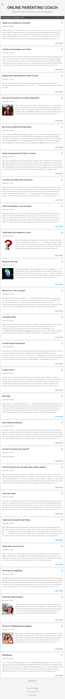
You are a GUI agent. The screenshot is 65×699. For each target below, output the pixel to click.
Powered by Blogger (32, 688)
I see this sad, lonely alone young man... (18, 180)
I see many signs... (9, 493)
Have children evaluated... (12, 423)
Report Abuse (33, 695)
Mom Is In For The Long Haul (13, 291)
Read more (59, 43)
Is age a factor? (8, 370)
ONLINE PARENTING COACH (32, 7)
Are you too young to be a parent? (15, 449)
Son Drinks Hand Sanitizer (12, 597)
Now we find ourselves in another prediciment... (21, 98)
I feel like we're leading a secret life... (17, 49)
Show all (59, 17)
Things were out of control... (13, 546)
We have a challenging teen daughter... (17, 626)
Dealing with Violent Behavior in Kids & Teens (20, 76)
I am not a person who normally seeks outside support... (24, 467)
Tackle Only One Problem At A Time (16, 232)
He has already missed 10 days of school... (19, 153)
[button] (62, 23)
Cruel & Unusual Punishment (13, 343)
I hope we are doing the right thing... (16, 520)
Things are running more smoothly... (16, 23)
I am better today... (9, 317)
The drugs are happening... (12, 571)
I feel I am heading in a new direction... (17, 206)
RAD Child (6, 396)
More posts (32, 681)
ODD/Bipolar (7, 655)
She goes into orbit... (10, 262)
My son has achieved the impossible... (17, 127)
